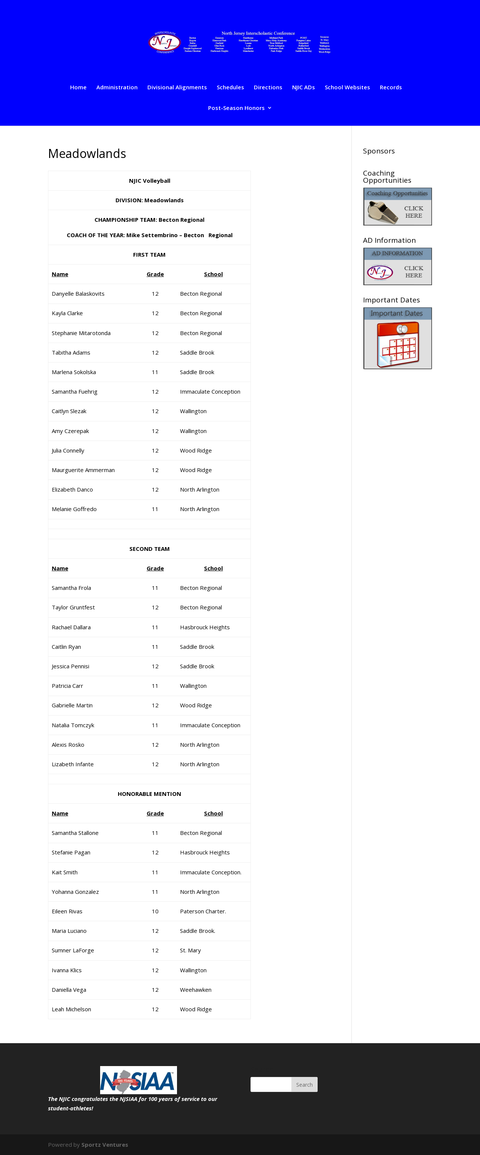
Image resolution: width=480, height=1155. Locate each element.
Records (391, 87)
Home (78, 87)
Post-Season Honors (236, 108)
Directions (268, 87)
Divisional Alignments (177, 87)
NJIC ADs (303, 87)
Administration (117, 87)
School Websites (347, 87)
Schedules (230, 87)
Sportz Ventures (104, 1144)
